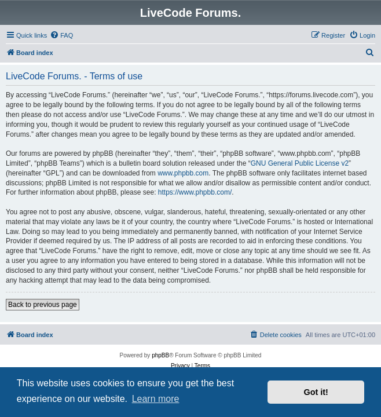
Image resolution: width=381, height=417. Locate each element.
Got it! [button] (316, 392)
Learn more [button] (155, 399)
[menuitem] (61, 35)
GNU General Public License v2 (300, 163)
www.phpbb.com (182, 173)
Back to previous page (42, 305)
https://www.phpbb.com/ (195, 192)
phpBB (160, 355)
